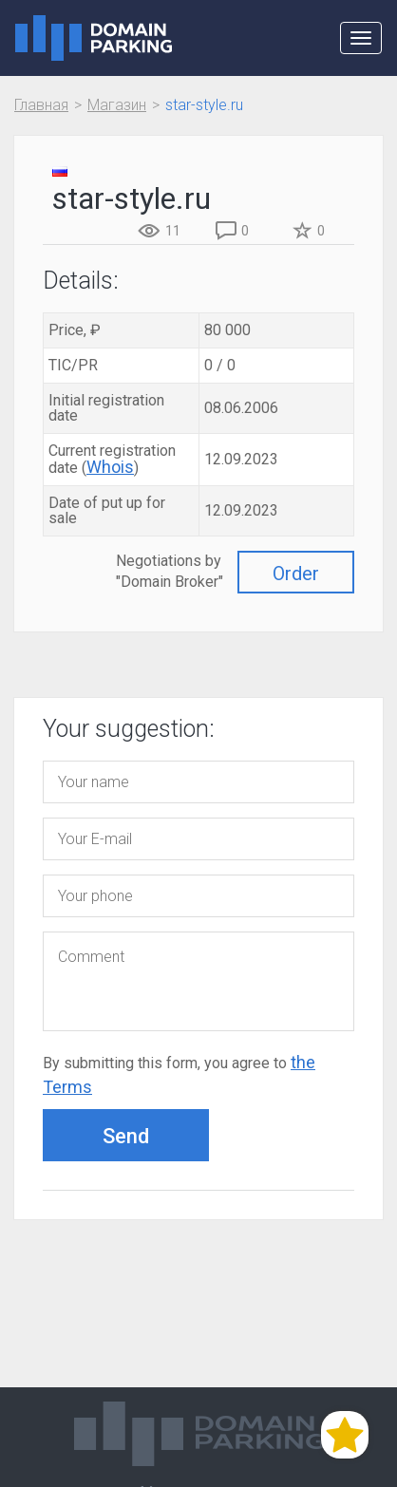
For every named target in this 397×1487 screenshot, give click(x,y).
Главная (41, 105)
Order (296, 573)
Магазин (116, 105)
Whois (110, 467)
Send (126, 1136)
